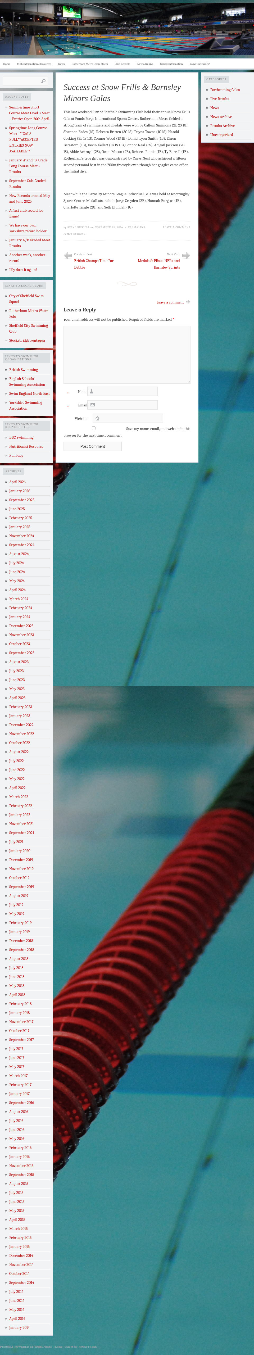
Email (75, 406)
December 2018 (21, 941)
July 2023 (16, 671)
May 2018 (16, 986)
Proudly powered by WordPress (26, 1346)
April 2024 (17, 590)
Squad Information (171, 64)
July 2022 (16, 761)
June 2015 (16, 1201)
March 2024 (18, 599)
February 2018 (20, 1003)
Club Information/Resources (34, 64)
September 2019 (21, 887)
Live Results (219, 99)
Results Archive (222, 126)
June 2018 (16, 977)
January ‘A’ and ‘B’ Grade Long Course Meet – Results (28, 166)
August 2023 (19, 662)
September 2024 (21, 545)
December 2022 (21, 725)
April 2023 (17, 698)
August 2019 (18, 896)
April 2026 (17, 482)
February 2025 (20, 518)
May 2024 (17, 581)
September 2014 (21, 1282)
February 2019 (20, 923)
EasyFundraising (200, 64)
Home (6, 64)
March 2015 (18, 1228)
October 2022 (19, 743)
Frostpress (88, 1346)
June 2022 (17, 770)
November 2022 (21, 734)
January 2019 (19, 932)
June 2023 (17, 680)
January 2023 (19, 716)
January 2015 (19, 1246)
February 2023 (20, 707)
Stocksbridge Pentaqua (27, 340)
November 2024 (21, 536)
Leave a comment (170, 302)
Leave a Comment (176, 227)
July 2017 (16, 1048)
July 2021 (16, 842)
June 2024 (17, 572)
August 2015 (18, 1183)
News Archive (145, 64)
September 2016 (21, 1102)
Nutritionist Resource (26, 446)
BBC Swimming (21, 437)
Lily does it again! (23, 270)
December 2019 (21, 860)
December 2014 (21, 1255)
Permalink (137, 227)
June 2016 (16, 1129)
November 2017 (21, 1021)
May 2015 (16, 1210)
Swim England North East (29, 393)
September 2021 (21, 833)
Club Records (122, 64)
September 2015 (21, 1174)
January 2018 (19, 1012)
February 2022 (20, 806)
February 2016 (20, 1147)
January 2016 (19, 1156)
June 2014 (16, 1300)
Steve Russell (78, 227)
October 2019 (19, 878)
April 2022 (17, 788)
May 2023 (17, 689)
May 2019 (16, 914)
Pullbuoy (16, 455)
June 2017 (16, 1057)
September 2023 (21, 653)
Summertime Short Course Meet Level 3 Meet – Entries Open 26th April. (29, 113)
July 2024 (16, 563)
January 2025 (19, 527)
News (61, 64)
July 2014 (16, 1291)
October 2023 (19, 644)
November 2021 (21, 824)
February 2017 (20, 1084)
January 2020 (19, 851)
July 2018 (16, 968)
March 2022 (18, 797)
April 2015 (17, 1219)
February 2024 (20, 608)
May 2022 (17, 779)
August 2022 (19, 752)
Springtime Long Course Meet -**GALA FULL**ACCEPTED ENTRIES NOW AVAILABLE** (28, 139)
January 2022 (19, 815)
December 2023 (21, 626)
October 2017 (19, 1030)
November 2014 (21, 1264)
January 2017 (19, 1093)
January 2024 (19, 617)
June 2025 (17, 509)
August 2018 (18, 959)
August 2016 (18, 1111)
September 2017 (21, 1039)
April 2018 (17, 995)
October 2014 (19, 1273)
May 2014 (16, 1309)
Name (75, 393)
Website (81, 418)
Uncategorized (221, 135)
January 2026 (19, 491)
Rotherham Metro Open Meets (90, 64)
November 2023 (21, 635)
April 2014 (17, 1318)
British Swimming (23, 370)
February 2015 (20, 1237)
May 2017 (16, 1066)
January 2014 (19, 1327)
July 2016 (16, 1120)
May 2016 (16, 1138)
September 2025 (21, 500)
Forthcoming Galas (225, 90)
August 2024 (19, 554)
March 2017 (18, 1075)
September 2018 (21, 950)
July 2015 (16, 1192)
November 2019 (21, 869)
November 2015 (21, 1165)
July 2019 (16, 905)
